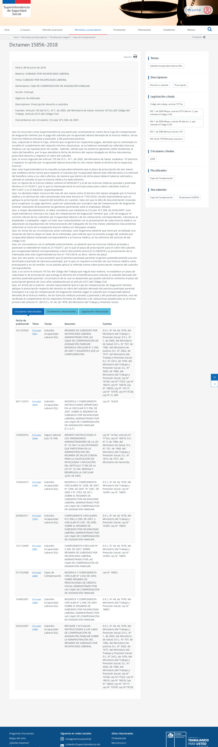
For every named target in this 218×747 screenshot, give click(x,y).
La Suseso (25, 30)
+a (215, 377)
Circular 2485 (36, 574)
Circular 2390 (36, 601)
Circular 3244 (36, 436)
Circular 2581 (36, 547)
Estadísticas (169, 30)
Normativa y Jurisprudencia (34, 37)
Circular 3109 (36, 484)
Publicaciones (144, 30)
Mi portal (194, 10)
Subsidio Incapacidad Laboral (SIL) (166, 65)
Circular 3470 (36, 403)
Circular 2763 (36, 517)
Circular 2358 (36, 627)
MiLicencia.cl (119, 742)
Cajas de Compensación (84, 37)
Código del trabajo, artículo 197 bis (166, 104)
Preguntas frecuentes (21, 733)
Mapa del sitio (17, 738)
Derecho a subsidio (159, 85)
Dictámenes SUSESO (189, 197)
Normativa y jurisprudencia (88, 30)
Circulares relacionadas (28, 311)
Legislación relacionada (94, 311)
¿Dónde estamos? (19, 742)
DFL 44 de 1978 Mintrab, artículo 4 (166, 138)
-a (215, 384)
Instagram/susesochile (75, 739)
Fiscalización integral (60, 37)
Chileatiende (119, 738)
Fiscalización (119, 30)
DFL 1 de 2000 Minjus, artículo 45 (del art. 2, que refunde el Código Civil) (173, 123)
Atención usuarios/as (52, 30)
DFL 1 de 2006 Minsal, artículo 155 (166, 131)
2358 (152, 158)
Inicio (16, 37)
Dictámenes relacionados (61, 311)
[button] (209, 30)
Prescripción (180, 85)
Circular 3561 (36, 332)
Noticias (191, 30)
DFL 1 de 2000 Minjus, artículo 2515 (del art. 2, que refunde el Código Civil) (174, 113)
